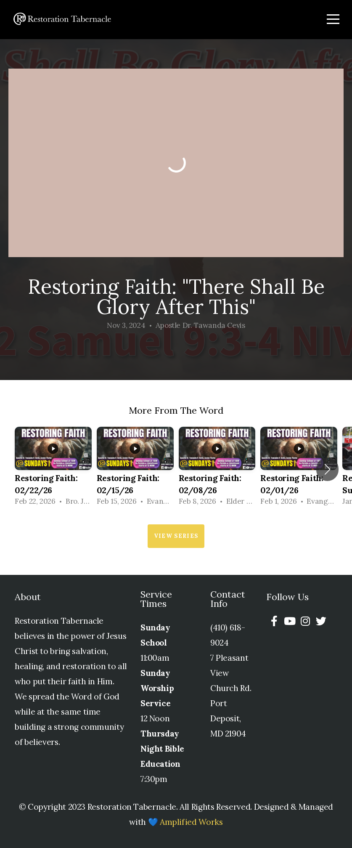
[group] (53, 469)
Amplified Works (191, 822)
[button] (327, 469)
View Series (176, 536)
